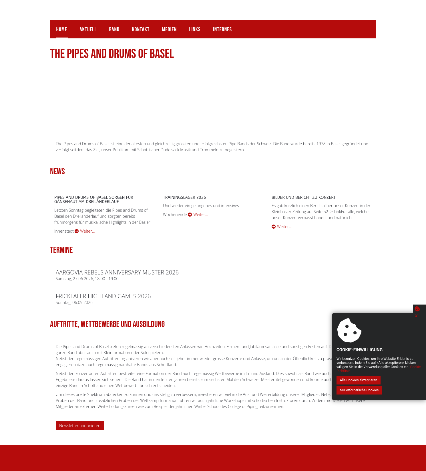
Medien (165, 26)
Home (61, 26)
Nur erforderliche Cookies (395, 390)
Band (112, 26)
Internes (216, 26)
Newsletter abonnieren (79, 423)
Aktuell (86, 26)
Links (190, 26)
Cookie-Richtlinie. (402, 381)
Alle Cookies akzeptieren (349, 390)
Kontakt (137, 26)
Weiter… (85, 228)
